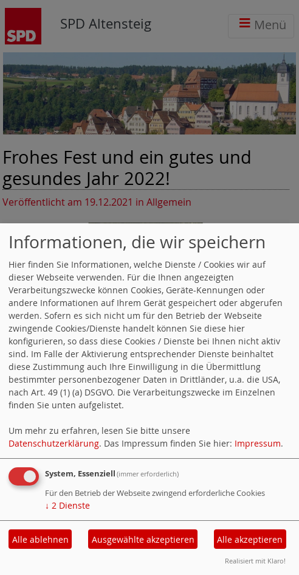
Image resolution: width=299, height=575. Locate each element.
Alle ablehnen (40, 539)
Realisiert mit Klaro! (255, 560)
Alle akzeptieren (250, 539)
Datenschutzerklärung (54, 443)
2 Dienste (67, 505)
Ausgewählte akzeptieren (143, 539)
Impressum (258, 443)
